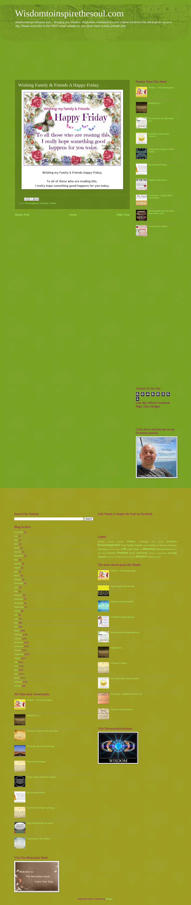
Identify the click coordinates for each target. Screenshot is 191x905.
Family (130, 545)
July (16, 536)
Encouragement (32, 203)
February (18, 595)
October (17, 650)
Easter (160, 542)
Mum (175, 549)
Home (73, 214)
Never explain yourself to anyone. (42, 777)
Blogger (109, 899)
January (17, 552)
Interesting (102, 549)
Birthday (111, 542)
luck (140, 549)
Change (120, 542)
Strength (172, 553)
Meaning (44, 203)
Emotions (172, 541)
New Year (102, 553)
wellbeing (132, 557)
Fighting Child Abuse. (158, 180)
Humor (152, 545)
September (19, 607)
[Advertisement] (95, 53)
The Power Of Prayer (36, 762)
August (17, 567)
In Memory (162, 545)
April (16, 544)
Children (131, 541)
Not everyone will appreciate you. (125, 632)
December (18, 532)
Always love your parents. (122, 709)
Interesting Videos (114, 549)
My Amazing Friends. (158, 165)
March (17, 548)
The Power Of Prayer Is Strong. (41, 808)
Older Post (123, 214)
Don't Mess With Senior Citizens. (125, 678)
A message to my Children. (39, 838)
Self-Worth (142, 553)
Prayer (132, 553)
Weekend (124, 557)
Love (135, 549)
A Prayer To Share (119, 663)
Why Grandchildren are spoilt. (40, 823)
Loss (130, 549)
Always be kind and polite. (122, 601)
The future (111, 557)
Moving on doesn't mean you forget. (43, 731)
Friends (139, 545)
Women (151, 557)
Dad (153, 542)
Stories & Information (158, 553)
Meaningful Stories (164, 549)
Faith (123, 545)
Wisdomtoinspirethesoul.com (69, 13)
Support (102, 556)
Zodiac (158, 557)
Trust (118, 557)
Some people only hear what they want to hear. (161, 212)
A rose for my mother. (158, 226)
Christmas (143, 541)
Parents (111, 553)
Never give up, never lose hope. (41, 746)
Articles (101, 541)
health (145, 545)
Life (123, 549)
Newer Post (22, 214)
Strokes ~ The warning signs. (161, 87)
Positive (52, 203)
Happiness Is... (155, 103)
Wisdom (141, 556)
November (18, 603)
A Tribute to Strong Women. (123, 617)
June (16, 587)
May (16, 540)
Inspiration (172, 545)
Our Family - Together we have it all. (127, 694)
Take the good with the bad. (123, 586)
